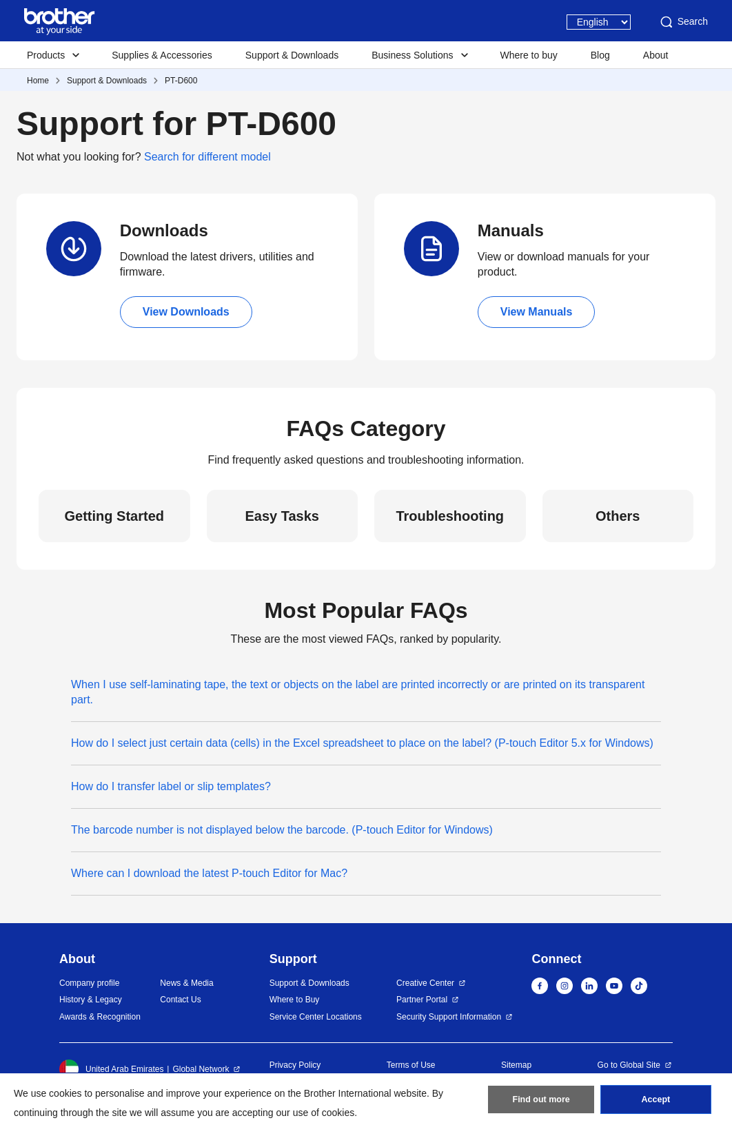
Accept (655, 1102)
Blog (600, 55)
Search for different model (207, 157)
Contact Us (180, 999)
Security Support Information (448, 1017)
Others (618, 516)
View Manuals (536, 312)
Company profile (89, 983)
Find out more (541, 1102)
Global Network (200, 1069)
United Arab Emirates (111, 1069)
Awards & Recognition (100, 1017)
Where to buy (529, 55)
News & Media (186, 983)
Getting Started (114, 516)
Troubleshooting (450, 516)
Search (683, 22)
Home (38, 80)
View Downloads (186, 312)
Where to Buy (295, 999)
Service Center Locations (316, 1017)
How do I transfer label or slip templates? (171, 786)
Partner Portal (421, 999)
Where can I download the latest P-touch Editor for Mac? (209, 873)
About (656, 55)
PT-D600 (181, 80)
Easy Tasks (282, 516)
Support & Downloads (291, 55)
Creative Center (425, 983)
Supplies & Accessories (162, 55)
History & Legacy (90, 999)
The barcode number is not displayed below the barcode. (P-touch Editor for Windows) (282, 830)
